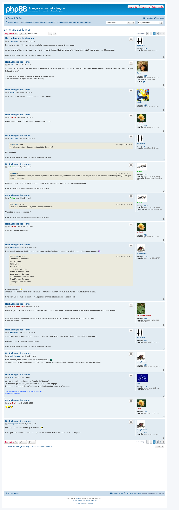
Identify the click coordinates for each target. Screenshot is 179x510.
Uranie (139, 73)
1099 (145, 386)
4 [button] (160, 33)
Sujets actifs (157, 7)
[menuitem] (19, 18)
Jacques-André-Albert (144, 315)
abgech (15, 256)
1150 (145, 105)
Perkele (139, 171)
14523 (146, 174)
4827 (145, 49)
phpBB (78, 498)
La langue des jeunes (17, 29)
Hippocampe (141, 46)
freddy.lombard (142, 253)
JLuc (138, 383)
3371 (145, 76)
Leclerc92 (140, 123)
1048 (145, 256)
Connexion (145, 7)
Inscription (133, 7)
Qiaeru (94, 501)
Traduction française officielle (81, 501)
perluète (139, 102)
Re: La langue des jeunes (19, 38)
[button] (147, 33)
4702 (145, 318)
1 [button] (150, 33)
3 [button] (157, 33)
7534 (145, 126)
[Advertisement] (84, 469)
